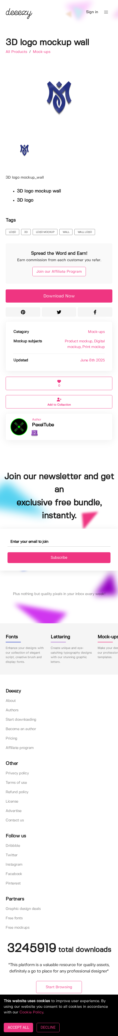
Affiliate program (20, 748)
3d (25, 232)
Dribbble (13, 846)
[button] (106, 12)
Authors (12, 710)
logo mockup (45, 232)
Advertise (14, 811)
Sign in (92, 12)
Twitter (12, 855)
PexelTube (43, 425)
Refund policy (17, 792)
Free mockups (17, 927)
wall (66, 232)
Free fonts (14, 918)
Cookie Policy (31, 1012)
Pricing (11, 738)
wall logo (85, 232)
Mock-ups (41, 52)
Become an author (21, 729)
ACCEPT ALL (18, 1027)
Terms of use (16, 782)
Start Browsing (59, 987)
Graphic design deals (23, 909)
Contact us (15, 820)
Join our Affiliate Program (59, 271)
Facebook (14, 874)
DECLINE (48, 1027)
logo (12, 232)
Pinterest (13, 883)
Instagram (14, 864)
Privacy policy (17, 773)
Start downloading (21, 719)
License (12, 801)
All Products (17, 52)
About (11, 701)
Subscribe (59, 557)
